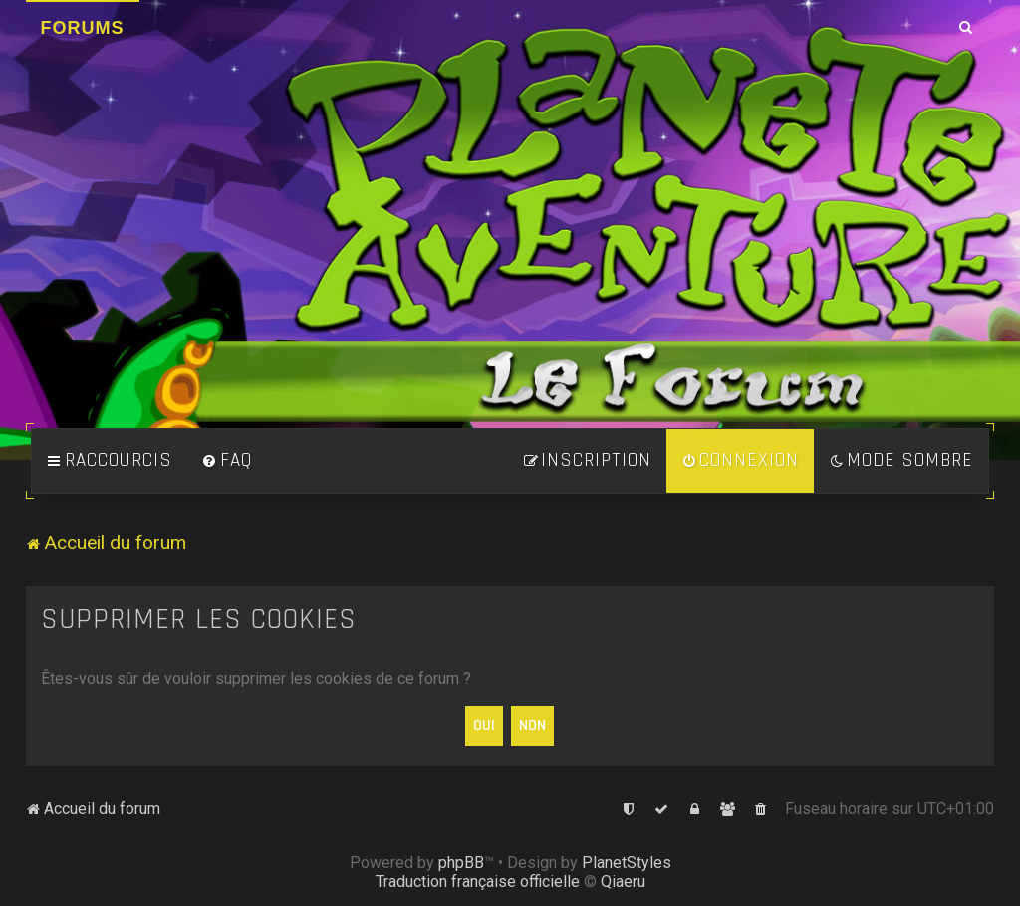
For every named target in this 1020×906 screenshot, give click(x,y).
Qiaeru (623, 881)
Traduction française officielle (478, 881)
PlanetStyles (626, 862)
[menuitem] (227, 461)
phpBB (461, 862)
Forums (83, 28)
